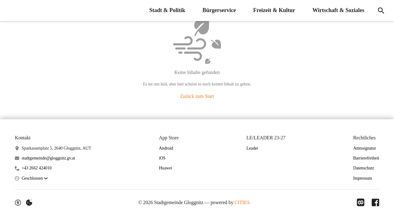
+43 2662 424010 (37, 168)
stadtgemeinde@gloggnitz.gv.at (48, 158)
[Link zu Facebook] (375, 202)
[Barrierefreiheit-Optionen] (18, 202)
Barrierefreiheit (366, 158)
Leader (252, 148)
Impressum (362, 178)
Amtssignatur (364, 148)
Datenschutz (363, 168)
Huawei (165, 168)
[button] (35, 178)
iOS (162, 158)
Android (166, 148)
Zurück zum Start (197, 96)
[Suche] (381, 10)
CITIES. (242, 202)
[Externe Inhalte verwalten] (29, 202)
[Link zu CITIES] (360, 202)
